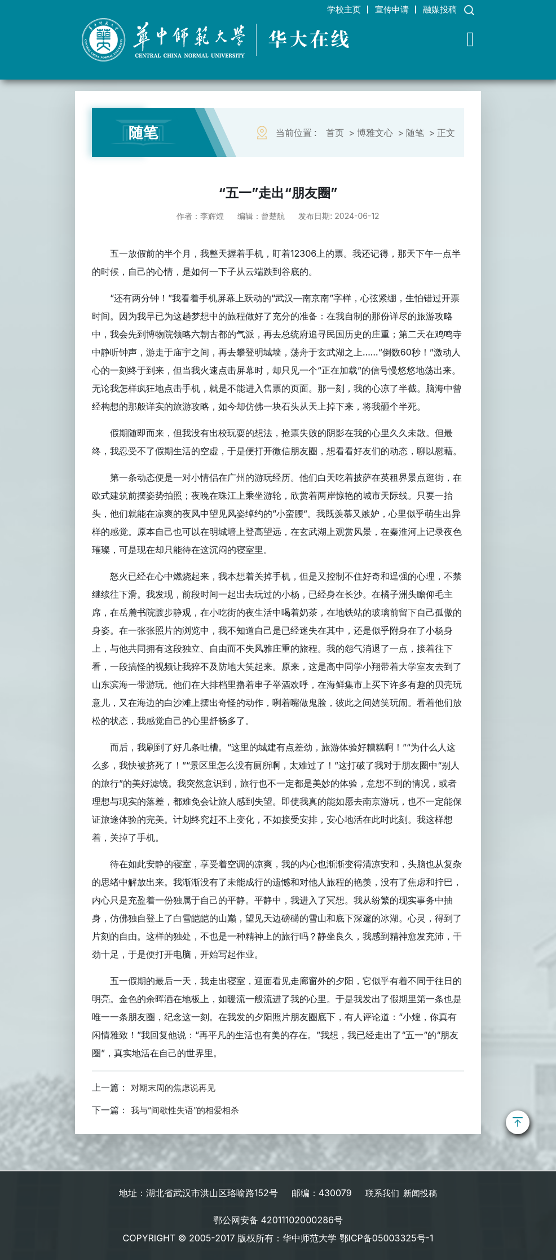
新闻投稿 (421, 1192)
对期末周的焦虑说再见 (176, 1087)
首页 (335, 132)
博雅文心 (375, 132)
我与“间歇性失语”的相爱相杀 (189, 1110)
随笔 (415, 132)
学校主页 (329, 9)
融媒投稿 (437, 9)
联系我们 (381, 1192)
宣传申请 (383, 9)
